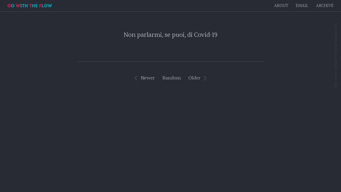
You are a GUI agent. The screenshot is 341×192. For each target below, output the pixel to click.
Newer (148, 78)
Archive (325, 6)
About (281, 6)
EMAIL (302, 6)
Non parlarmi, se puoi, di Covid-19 (170, 35)
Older (194, 78)
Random (171, 78)
